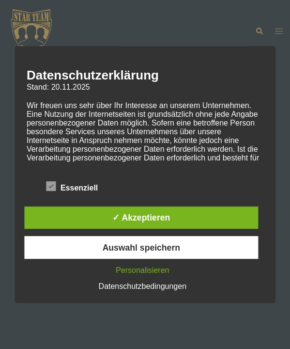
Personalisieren (142, 270)
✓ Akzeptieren (141, 217)
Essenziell (72, 186)
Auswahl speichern (141, 248)
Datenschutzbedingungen (142, 286)
